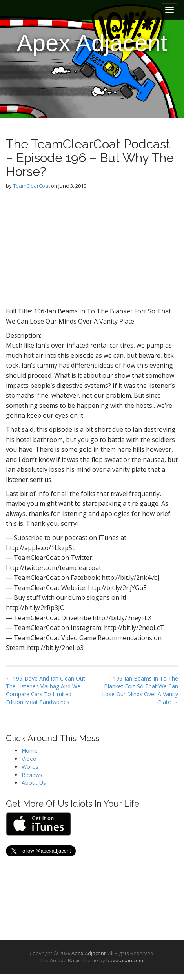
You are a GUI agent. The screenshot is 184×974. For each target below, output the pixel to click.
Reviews (32, 774)
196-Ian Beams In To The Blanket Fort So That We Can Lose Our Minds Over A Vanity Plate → (140, 690)
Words (30, 766)
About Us (34, 782)
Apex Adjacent (92, 43)
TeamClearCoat (31, 185)
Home (30, 750)
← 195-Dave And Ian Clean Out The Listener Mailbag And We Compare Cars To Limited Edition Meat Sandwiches (45, 690)
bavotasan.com (124, 960)
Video (29, 758)
